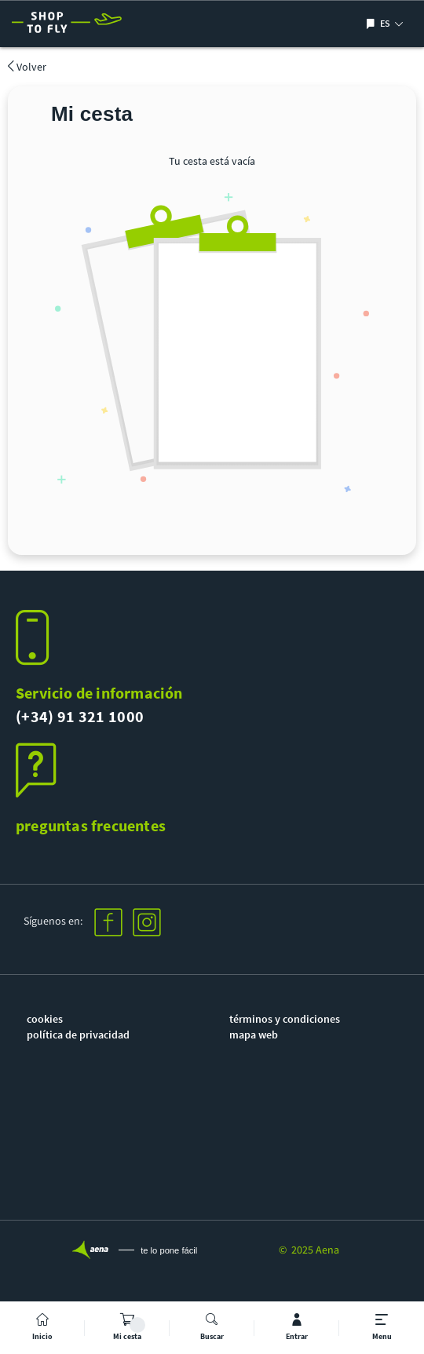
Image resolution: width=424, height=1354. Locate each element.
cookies (45, 1019)
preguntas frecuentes (91, 825)
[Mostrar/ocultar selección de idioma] (372, 24)
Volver (27, 67)
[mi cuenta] (296, 1327)
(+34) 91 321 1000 (80, 716)
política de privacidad (78, 1034)
